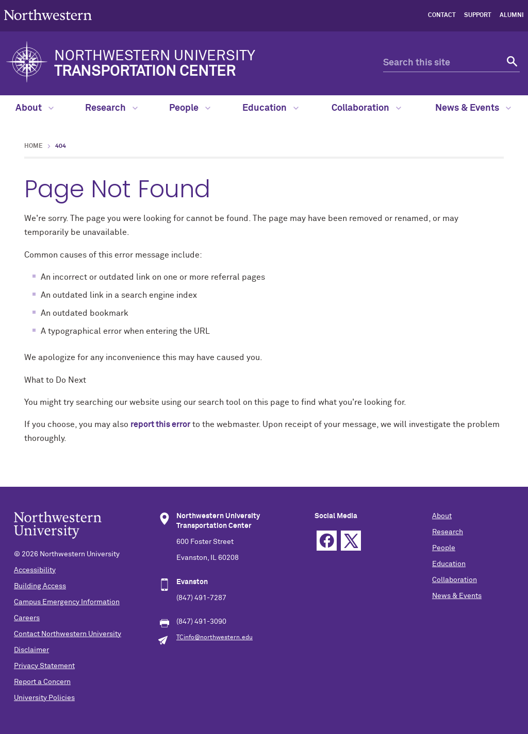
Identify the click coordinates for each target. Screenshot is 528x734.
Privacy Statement (44, 666)
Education (270, 108)
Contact (442, 15)
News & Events (473, 108)
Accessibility (35, 570)
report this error (160, 424)
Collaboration (366, 108)
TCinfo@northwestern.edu (214, 638)
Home (33, 146)
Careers (27, 618)
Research (111, 108)
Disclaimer (31, 650)
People (189, 108)
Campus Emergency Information (67, 602)
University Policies (44, 698)
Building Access (40, 586)
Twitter (351, 541)
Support (477, 15)
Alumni (512, 15)
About (34, 108)
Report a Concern (42, 682)
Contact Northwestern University (67, 634)
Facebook (327, 541)
